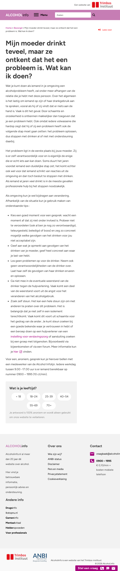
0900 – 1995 (103, 460)
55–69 (34, 405)
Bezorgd (18, 28)
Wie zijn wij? (55, 454)
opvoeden (15, 527)
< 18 (18, 396)
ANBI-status (54, 459)
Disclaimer (54, 464)
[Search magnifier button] (93, 15)
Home (9, 28)
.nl (12, 512)
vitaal (13, 522)
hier (16, 351)
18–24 (34, 396)
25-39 (49, 396)
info (11, 507)
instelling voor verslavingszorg (29, 336)
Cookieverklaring (57, 479)
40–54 (64, 396)
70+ (49, 405)
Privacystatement (57, 474)
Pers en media (55, 469)
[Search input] (73, 15)
